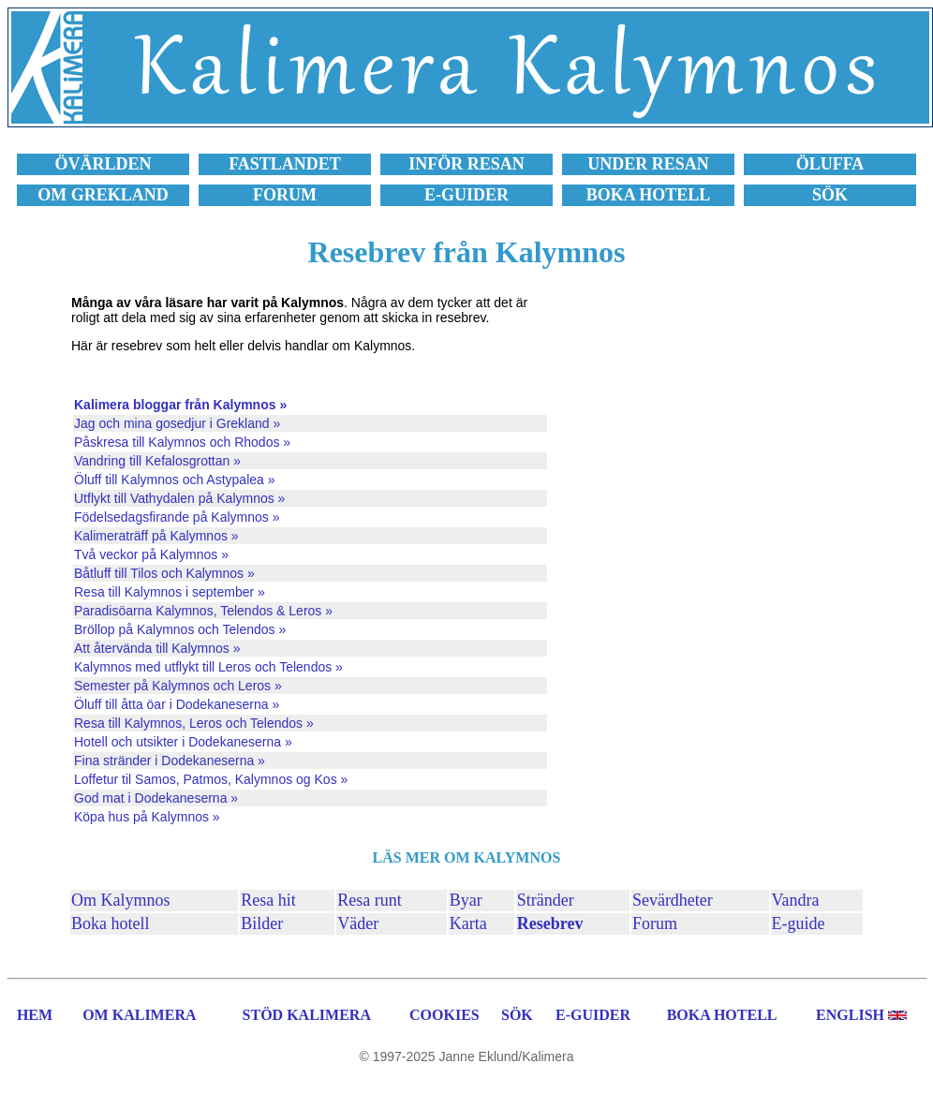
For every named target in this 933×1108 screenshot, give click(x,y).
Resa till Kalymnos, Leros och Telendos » (194, 723)
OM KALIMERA (139, 1015)
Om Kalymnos (120, 900)
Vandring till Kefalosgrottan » (157, 460)
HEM (34, 1015)
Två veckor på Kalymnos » (151, 554)
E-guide (798, 923)
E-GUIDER (592, 1015)
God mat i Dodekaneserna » (156, 797)
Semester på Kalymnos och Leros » (178, 685)
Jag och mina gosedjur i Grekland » (177, 423)
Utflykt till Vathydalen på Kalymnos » (179, 498)
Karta (468, 923)
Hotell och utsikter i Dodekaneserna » (183, 741)
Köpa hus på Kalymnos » (147, 816)
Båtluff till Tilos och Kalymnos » (164, 573)
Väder (357, 923)
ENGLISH (850, 1015)
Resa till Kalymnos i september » (169, 591)
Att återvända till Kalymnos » (157, 648)
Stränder (545, 900)
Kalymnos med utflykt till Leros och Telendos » (208, 666)
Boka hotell (110, 923)
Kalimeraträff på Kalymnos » (156, 535)
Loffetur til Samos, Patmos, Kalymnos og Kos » (211, 779)
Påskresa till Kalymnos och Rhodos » (182, 442)
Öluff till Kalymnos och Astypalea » (174, 479)
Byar (466, 900)
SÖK (517, 1015)
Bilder (262, 923)
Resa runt (369, 900)
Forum (654, 923)
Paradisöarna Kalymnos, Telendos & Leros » (203, 610)
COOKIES (444, 1015)
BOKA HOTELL (722, 1015)
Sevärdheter (672, 900)
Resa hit (268, 900)
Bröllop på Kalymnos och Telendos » (180, 629)
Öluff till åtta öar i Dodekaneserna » (176, 704)
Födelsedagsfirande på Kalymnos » (176, 517)
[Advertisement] (712, 561)
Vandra (796, 900)
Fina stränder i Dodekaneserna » (169, 760)
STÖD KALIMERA (307, 1015)
